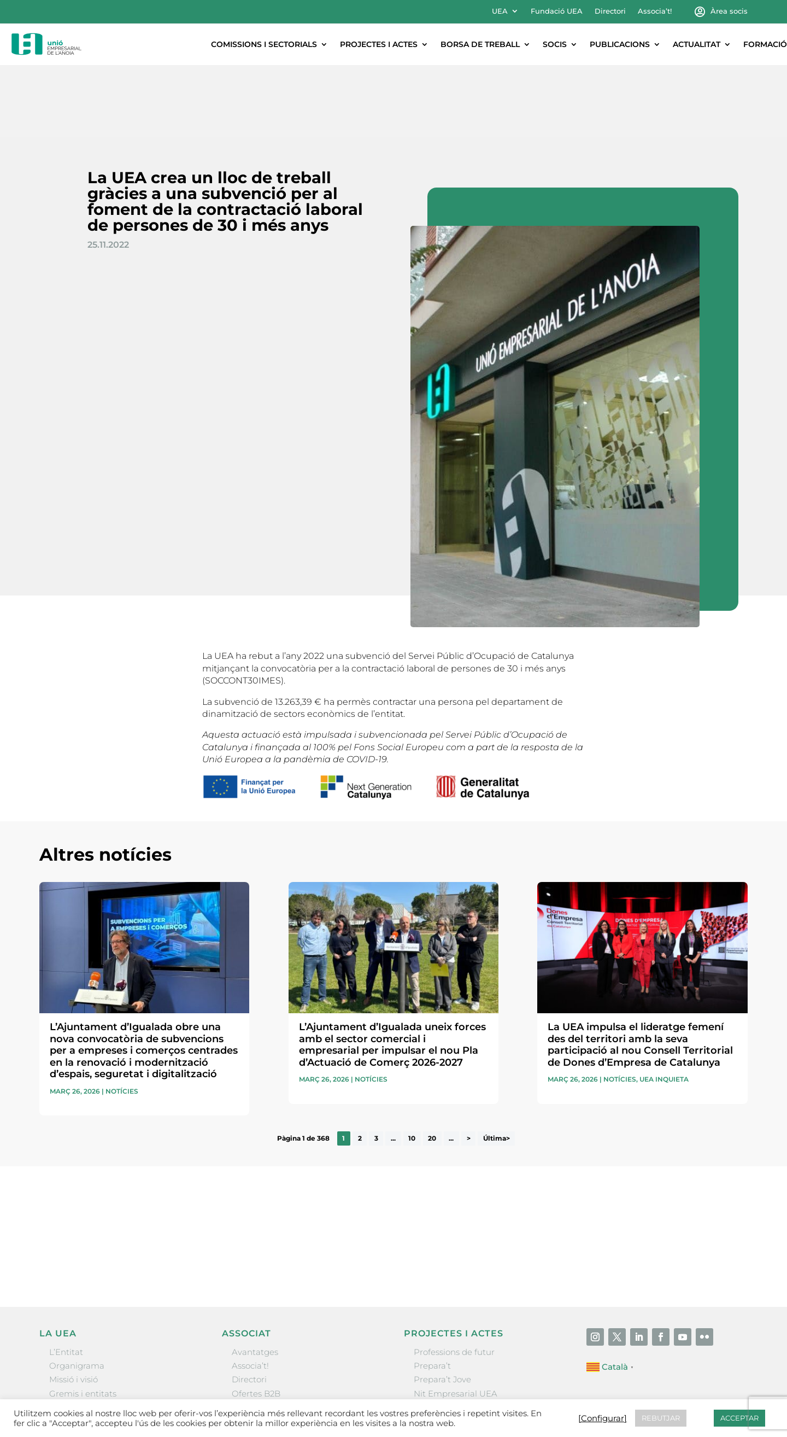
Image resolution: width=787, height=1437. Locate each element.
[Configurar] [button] (602, 1418)
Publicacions (620, 44)
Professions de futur (454, 1280)
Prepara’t (432, 1293)
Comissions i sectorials (264, 44)
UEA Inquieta (664, 1007)
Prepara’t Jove (442, 1307)
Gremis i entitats (82, 1321)
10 (411, 1066)
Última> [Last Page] (496, 1066)
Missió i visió (73, 1307)
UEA (500, 11)
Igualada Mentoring (454, 1348)
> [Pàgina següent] (469, 1066)
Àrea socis (729, 11)
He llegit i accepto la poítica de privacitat (549, 1171)
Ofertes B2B (256, 1321)
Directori (610, 11)
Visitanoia (433, 1362)
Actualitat (696, 44)
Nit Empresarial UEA (455, 1321)
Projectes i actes (379, 44)
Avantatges (255, 1280)
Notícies (121, 1019)
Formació (765, 44)
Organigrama (76, 1293)
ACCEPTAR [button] (739, 1417)
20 (432, 1066)
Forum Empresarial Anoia (466, 1335)
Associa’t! (655, 11)
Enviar (722, 1190)
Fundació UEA (557, 11)
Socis (555, 44)
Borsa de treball (480, 44)
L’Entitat (66, 1280)
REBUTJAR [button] (661, 1417)
